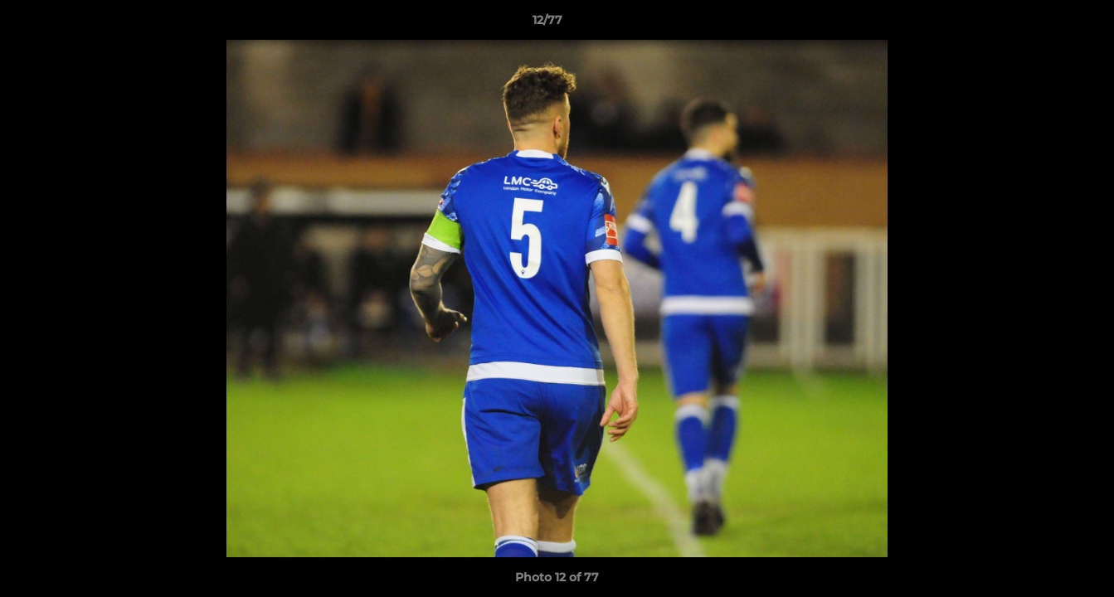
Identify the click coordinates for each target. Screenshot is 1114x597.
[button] (1044, 24)
